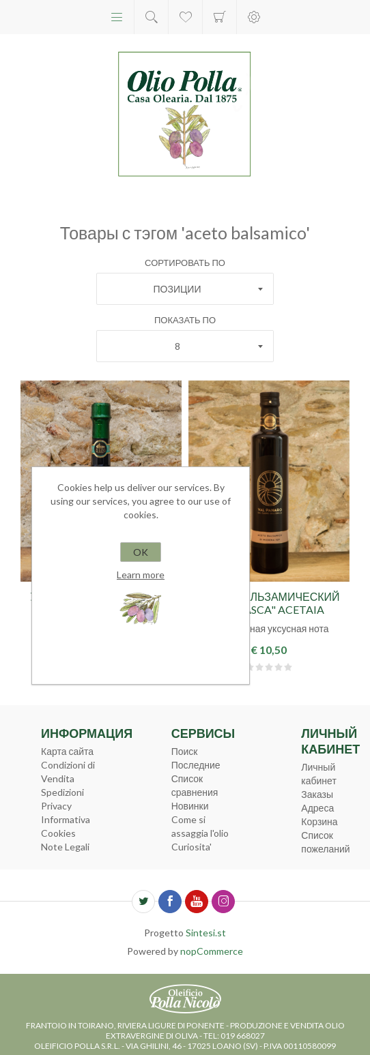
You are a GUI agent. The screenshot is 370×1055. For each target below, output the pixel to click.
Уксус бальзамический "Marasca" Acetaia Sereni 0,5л (268, 609)
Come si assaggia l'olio (200, 826)
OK (140, 552)
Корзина (219, 17)
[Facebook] (170, 901)
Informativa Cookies (65, 826)
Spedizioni (62, 792)
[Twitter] (143, 901)
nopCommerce (211, 951)
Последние (195, 765)
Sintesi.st (206, 932)
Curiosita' (191, 846)
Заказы (317, 794)
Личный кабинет (319, 773)
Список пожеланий (325, 842)
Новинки (190, 806)
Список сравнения (194, 785)
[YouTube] (196, 901)
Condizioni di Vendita (68, 771)
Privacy (56, 806)
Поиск (184, 751)
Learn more (141, 574)
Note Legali (65, 846)
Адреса (317, 808)
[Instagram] (223, 901)
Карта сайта (67, 751)
